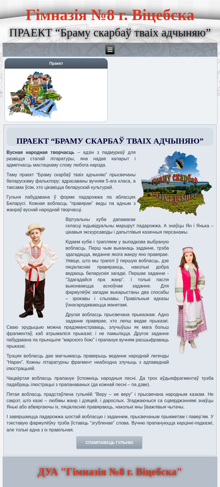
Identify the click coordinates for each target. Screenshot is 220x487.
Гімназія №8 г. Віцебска (110, 15)
